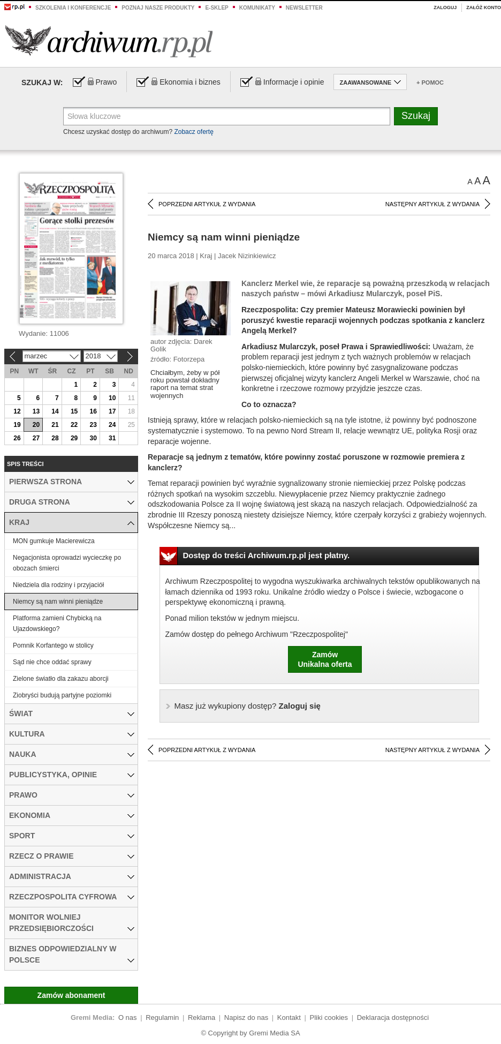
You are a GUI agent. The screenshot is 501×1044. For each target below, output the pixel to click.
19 (16, 425)
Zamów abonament (71, 995)
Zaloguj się (247, 705)
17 (112, 411)
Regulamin (162, 1017)
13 (36, 411)
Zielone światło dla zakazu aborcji (61, 678)
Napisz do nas (246, 1017)
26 (16, 438)
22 (74, 425)
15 (74, 411)
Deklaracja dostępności (393, 1017)
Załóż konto (483, 7)
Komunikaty (257, 8)
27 (36, 438)
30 (92, 438)
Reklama (201, 1017)
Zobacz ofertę (193, 132)
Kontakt (289, 1017)
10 (112, 398)
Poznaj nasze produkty (158, 8)
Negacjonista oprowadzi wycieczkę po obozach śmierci (67, 563)
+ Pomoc (430, 82)
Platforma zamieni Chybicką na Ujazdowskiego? (57, 623)
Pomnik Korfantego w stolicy (53, 645)
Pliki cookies (329, 1017)
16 (92, 411)
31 (112, 438)
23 (92, 425)
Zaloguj (445, 7)
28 (54, 438)
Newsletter (304, 8)
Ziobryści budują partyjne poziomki (62, 695)
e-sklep (216, 8)
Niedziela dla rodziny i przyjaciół (58, 585)
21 (54, 425)
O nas (127, 1017)
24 (112, 425)
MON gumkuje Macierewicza (54, 541)
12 (16, 411)
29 (74, 438)
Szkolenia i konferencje (73, 8)
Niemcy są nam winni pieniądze (58, 601)
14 (54, 411)
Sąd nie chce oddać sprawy (52, 662)
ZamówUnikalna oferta (325, 659)
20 (36, 425)
